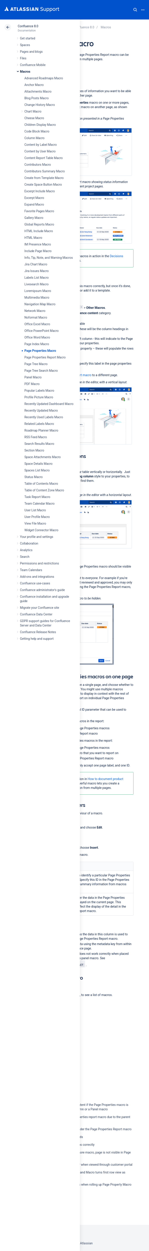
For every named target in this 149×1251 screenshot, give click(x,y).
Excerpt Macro (34, 198)
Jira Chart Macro (35, 264)
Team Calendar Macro (39, 503)
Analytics (26, 550)
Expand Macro (34, 204)
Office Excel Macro (37, 324)
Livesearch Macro (36, 284)
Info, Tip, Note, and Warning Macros (48, 257)
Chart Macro (32, 111)
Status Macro (33, 477)
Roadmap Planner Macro (41, 430)
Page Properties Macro (40, 350)
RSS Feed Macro (35, 437)
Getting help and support (37, 638)
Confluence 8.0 (28, 26)
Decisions (116, 256)
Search (135, 9)
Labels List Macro (36, 277)
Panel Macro (32, 377)
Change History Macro (39, 105)
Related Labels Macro (39, 424)
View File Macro (35, 523)
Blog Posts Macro (36, 98)
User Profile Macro (37, 517)
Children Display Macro (40, 124)
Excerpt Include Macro (39, 191)
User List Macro (35, 510)
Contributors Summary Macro (44, 171)
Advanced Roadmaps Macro (43, 78)
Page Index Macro (36, 344)
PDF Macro (31, 384)
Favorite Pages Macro (39, 211)
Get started (27, 38)
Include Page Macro (37, 251)
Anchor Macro (34, 85)
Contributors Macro (37, 164)
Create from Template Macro (44, 178)
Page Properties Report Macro (45, 357)
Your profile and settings (36, 537)
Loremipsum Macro (37, 291)
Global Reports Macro (39, 224)
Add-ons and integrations (37, 576)
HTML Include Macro (38, 231)
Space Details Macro (38, 463)
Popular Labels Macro (39, 390)
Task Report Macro (37, 497)
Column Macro (34, 138)
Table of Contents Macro (41, 483)
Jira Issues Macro (36, 271)
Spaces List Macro (37, 470)
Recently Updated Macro (41, 410)
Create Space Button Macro (43, 184)
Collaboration (29, 543)
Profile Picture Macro (38, 397)
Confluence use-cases (35, 583)
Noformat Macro (35, 317)
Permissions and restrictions (39, 563)
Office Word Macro (37, 337)
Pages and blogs (31, 51)
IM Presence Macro (37, 244)
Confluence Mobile (32, 65)
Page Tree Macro (35, 364)
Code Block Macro (36, 131)
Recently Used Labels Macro (43, 417)
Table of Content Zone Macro (44, 490)
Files (23, 58)
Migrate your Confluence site (39, 607)
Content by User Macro (40, 151)
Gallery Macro (33, 218)
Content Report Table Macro (43, 158)
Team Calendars (31, 570)
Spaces (25, 45)
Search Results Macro (39, 444)
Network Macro (34, 311)
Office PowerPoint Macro (41, 331)
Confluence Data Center (36, 614)
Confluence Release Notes (38, 632)
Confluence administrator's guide (42, 590)
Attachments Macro (37, 91)
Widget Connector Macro (41, 530)
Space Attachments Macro (42, 457)
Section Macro (34, 450)
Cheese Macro (34, 118)
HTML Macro (33, 237)
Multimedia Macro (36, 297)
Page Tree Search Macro (41, 370)
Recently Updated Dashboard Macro (48, 404)
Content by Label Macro (40, 144)
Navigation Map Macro (39, 304)
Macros (25, 71)
